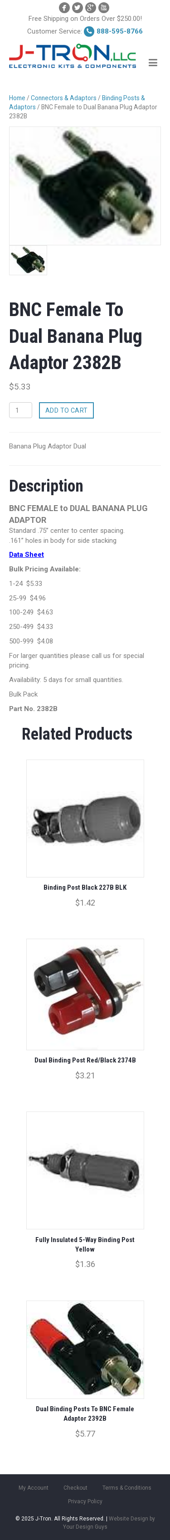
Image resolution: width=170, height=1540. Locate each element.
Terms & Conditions (126, 1488)
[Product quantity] (20, 410)
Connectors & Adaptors (64, 98)
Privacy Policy (85, 1501)
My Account (34, 1488)
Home (17, 98)
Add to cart (66, 410)
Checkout (75, 1488)
